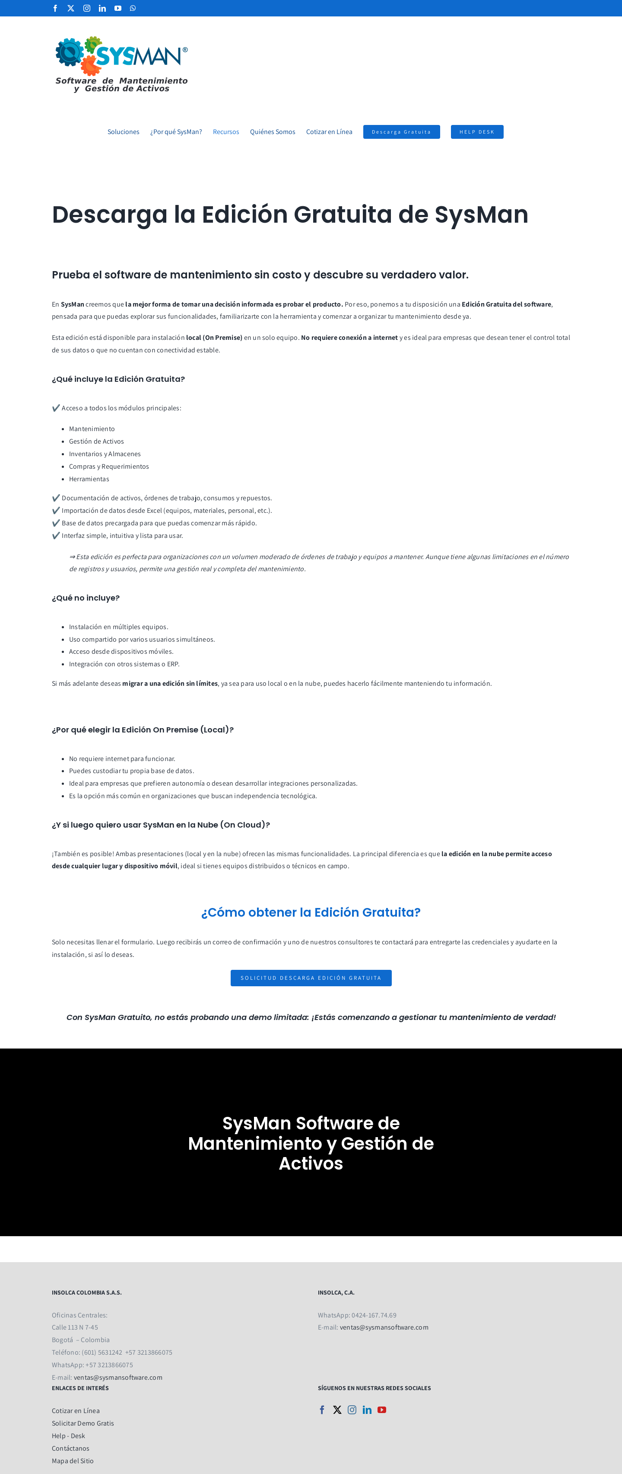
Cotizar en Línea (76, 1410)
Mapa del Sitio (73, 1460)
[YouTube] (382, 1410)
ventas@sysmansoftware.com (118, 1377)
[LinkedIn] (367, 1410)
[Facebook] (322, 1410)
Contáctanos (71, 1448)
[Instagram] (352, 1410)
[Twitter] (337, 1410)
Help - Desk (69, 1435)
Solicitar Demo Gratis (83, 1423)
